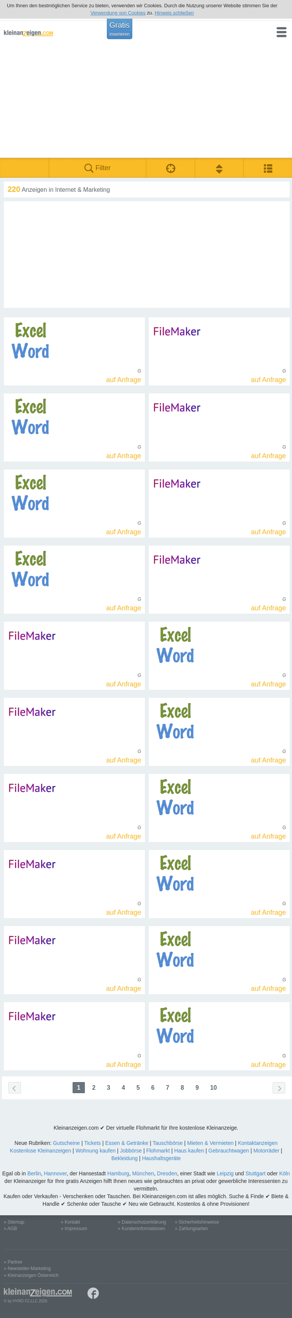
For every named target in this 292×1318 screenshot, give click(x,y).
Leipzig (225, 1173)
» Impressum (74, 1228)
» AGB (10, 1228)
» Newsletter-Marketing (27, 1268)
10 (213, 1087)
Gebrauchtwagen (228, 1151)
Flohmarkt (158, 1151)
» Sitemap (14, 1222)
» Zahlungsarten (191, 1228)
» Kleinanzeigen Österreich (31, 1275)
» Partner (13, 1262)
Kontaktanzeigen (258, 1143)
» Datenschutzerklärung (142, 1222)
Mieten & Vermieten (210, 1143)
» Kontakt (70, 1222)
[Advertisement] (146, 101)
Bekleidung (124, 1158)
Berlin (34, 1173)
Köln (284, 1173)
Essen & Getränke (126, 1143)
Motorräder (266, 1151)
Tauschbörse (167, 1143)
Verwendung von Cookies (118, 13)
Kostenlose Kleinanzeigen (40, 1151)
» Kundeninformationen (141, 1228)
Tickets (92, 1143)
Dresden (167, 1173)
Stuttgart (256, 1173)
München (143, 1173)
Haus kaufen (189, 1151)
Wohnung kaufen (95, 1151)
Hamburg (118, 1173)
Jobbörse (131, 1151)
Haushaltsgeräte (161, 1158)
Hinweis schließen (174, 13)
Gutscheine (66, 1143)
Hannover (55, 1173)
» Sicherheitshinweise (197, 1222)
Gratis (120, 29)
